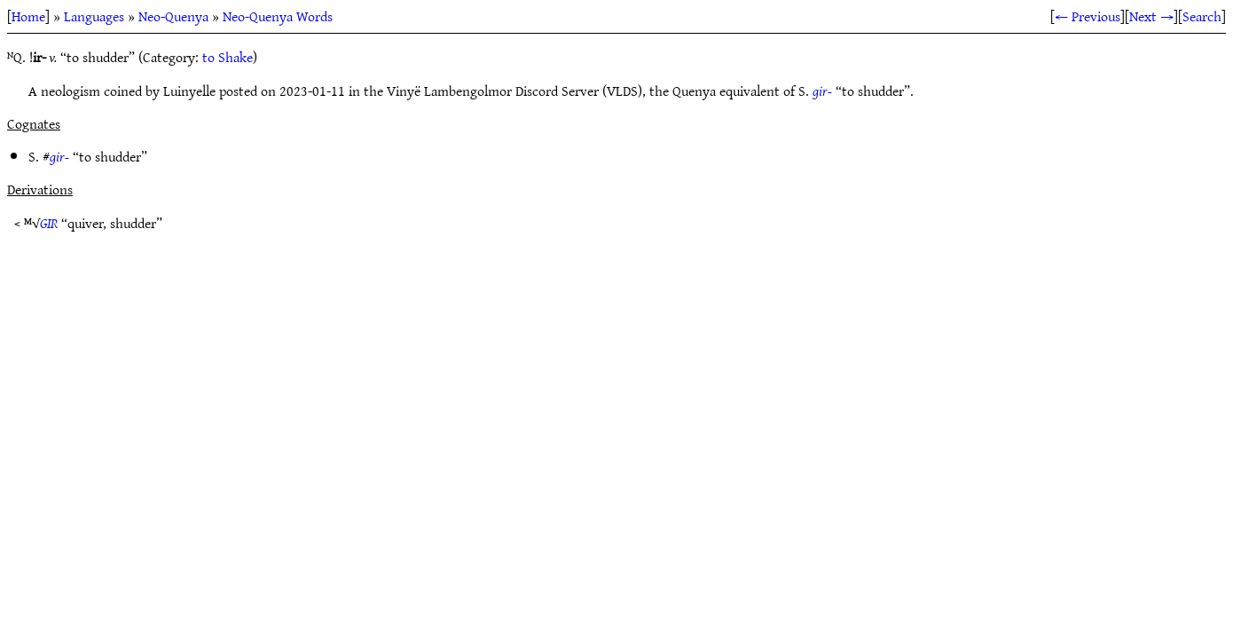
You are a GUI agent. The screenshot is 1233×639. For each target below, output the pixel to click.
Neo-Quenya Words (278, 16)
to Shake (227, 56)
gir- (822, 90)
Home (28, 16)
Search (1201, 16)
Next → (1151, 16)
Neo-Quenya (173, 16)
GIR (49, 222)
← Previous (1087, 16)
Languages (94, 16)
